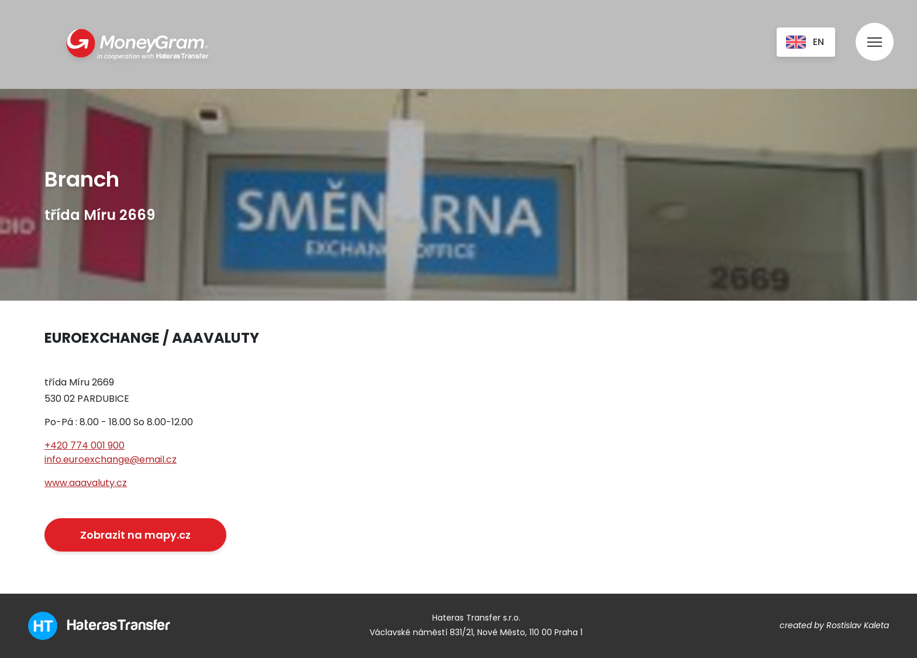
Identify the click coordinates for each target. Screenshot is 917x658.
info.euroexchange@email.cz (110, 459)
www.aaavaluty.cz (85, 483)
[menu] (875, 30)
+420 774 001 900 (84, 445)
